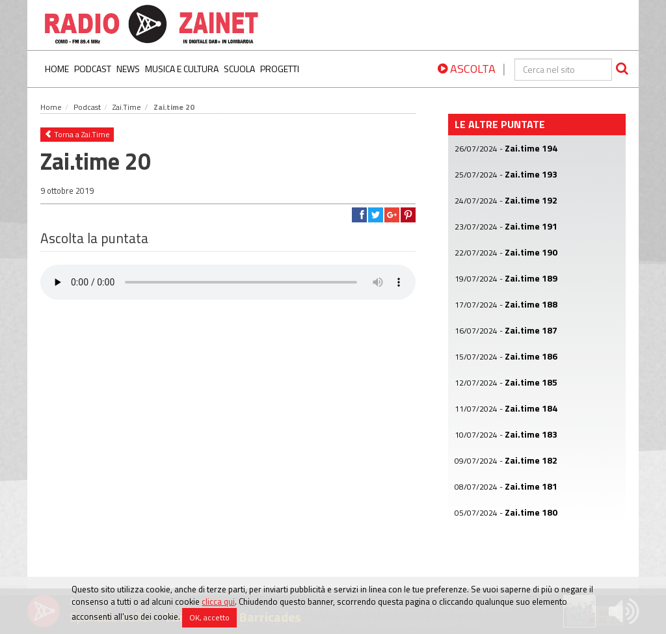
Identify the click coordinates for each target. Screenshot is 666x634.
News (128, 68)
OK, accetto (209, 617)
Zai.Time (127, 107)
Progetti (279, 68)
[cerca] (563, 70)
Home (57, 68)
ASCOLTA (467, 68)
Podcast (92, 68)
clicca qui (218, 601)
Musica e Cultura (182, 68)
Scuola (239, 68)
